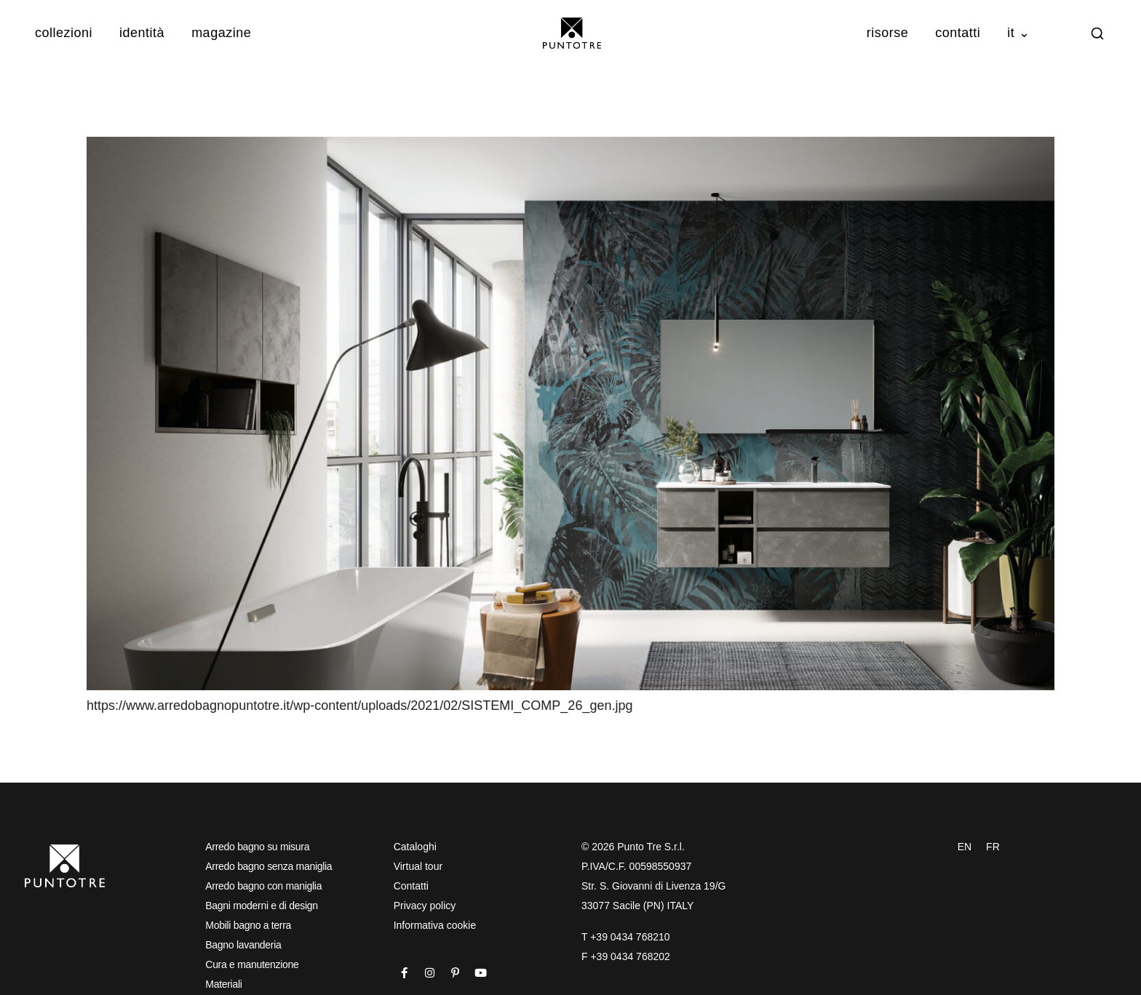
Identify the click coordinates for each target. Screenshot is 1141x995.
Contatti (957, 32)
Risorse (888, 32)
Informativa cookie (435, 925)
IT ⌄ (1018, 32)
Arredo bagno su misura (257, 846)
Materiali (223, 984)
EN (964, 846)
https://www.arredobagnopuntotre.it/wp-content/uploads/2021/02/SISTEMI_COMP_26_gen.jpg (359, 705)
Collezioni (63, 32)
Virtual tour (418, 866)
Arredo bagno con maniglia (263, 886)
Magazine (221, 32)
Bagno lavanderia (243, 945)
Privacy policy (425, 905)
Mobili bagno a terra (248, 925)
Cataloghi (415, 846)
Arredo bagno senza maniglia (268, 866)
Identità (141, 32)
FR (993, 846)
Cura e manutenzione (251, 964)
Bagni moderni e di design (261, 905)
